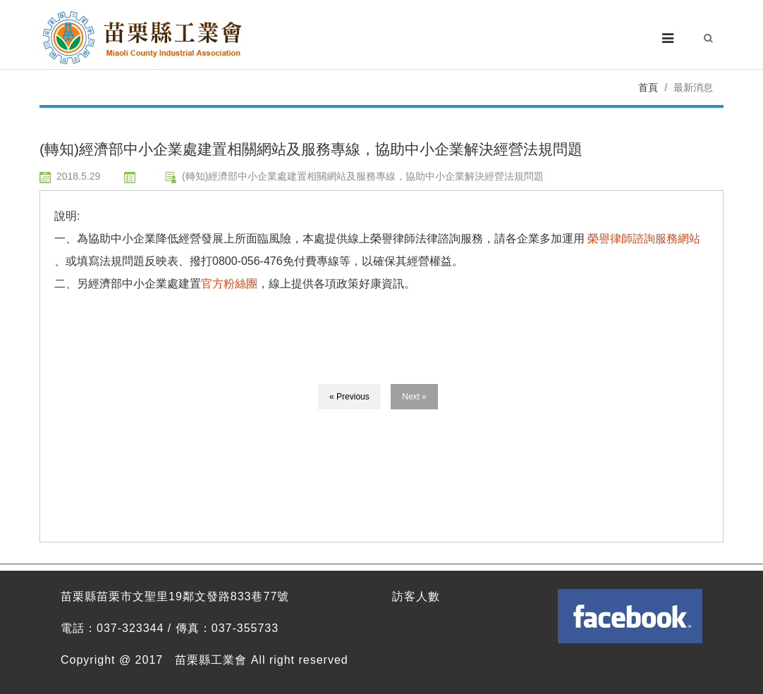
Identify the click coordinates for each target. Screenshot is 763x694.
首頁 (648, 87)
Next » (414, 397)
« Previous (349, 397)
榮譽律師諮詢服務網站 (643, 238)
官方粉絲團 (229, 284)
